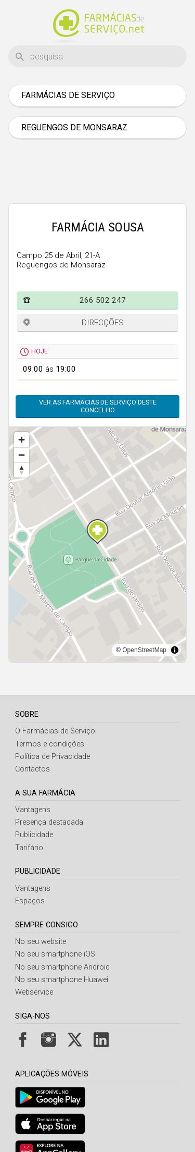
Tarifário (29, 847)
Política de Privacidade (52, 756)
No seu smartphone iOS (55, 954)
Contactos (32, 769)
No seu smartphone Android (62, 967)
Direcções (103, 322)
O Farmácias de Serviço (55, 731)
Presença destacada (49, 822)
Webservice (34, 992)
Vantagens (32, 809)
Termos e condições (49, 744)
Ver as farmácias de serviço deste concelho (98, 406)
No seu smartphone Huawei (61, 979)
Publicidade (34, 834)
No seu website (40, 941)
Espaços (30, 901)
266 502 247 (103, 300)
